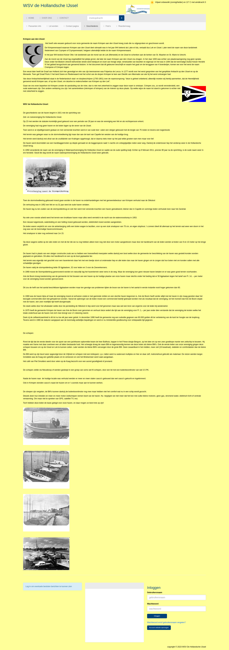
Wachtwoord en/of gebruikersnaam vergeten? (166, 622)
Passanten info (33, 26)
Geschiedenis (90, 26)
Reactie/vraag (123, 26)
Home (29, 18)
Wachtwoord (153, 604)
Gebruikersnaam (154, 592)
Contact (63, 18)
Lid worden (52, 26)
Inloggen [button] (157, 616)
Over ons (45, 18)
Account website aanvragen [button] (159, 627)
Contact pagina (71, 26)
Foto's (107, 26)
